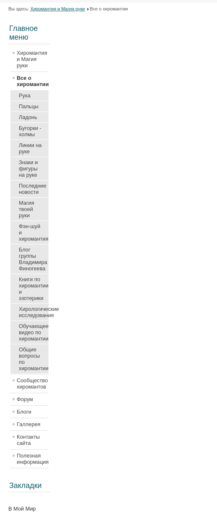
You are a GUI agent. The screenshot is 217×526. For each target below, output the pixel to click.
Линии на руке (30, 148)
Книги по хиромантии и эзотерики (34, 288)
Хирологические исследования (34, 312)
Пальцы (28, 106)
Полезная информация (33, 458)
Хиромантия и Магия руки (57, 8)
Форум (25, 399)
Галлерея (29, 424)
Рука (25, 95)
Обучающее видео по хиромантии (34, 332)
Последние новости (32, 189)
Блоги (24, 412)
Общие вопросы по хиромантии (34, 358)
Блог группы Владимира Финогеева (33, 259)
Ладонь (28, 117)
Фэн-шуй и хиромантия (34, 232)
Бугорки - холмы (30, 131)
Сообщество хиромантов (32, 383)
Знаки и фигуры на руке (28, 168)
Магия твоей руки (26, 209)
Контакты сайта (28, 440)
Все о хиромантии (33, 81)
